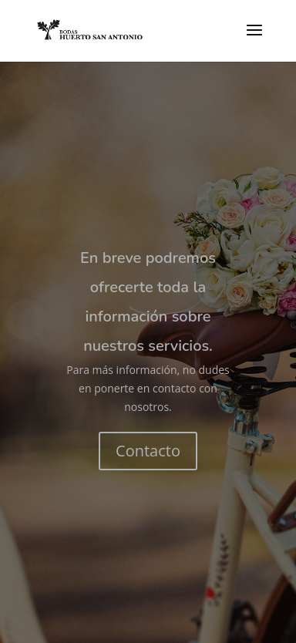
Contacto (148, 450)
